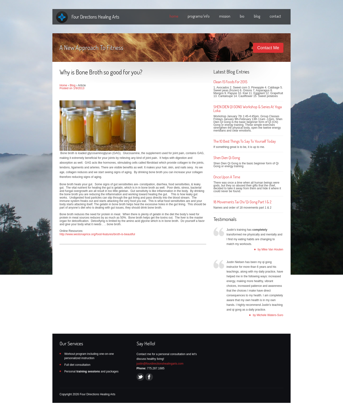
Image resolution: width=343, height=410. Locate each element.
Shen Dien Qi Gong (226, 157)
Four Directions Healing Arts (95, 17)
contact (275, 16)
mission (224, 16)
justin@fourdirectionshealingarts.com (159, 363)
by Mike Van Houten (270, 249)
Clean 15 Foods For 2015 (230, 81)
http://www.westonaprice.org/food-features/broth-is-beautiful (97, 234)
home (174, 16)
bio (242, 16)
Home (63, 85)
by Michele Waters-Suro (268, 315)
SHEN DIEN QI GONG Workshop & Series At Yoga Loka (247, 108)
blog (257, 16)
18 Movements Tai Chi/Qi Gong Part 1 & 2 (242, 202)
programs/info (199, 16)
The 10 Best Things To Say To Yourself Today (244, 141)
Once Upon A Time (226, 177)
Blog (73, 85)
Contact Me (268, 47)
